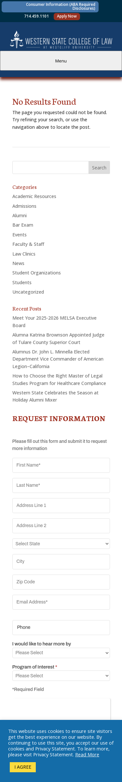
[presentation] (61, 711)
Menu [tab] (61, 61)
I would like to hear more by (41, 643)
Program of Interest (34, 666)
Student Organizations (36, 273)
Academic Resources (34, 196)
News (18, 263)
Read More (87, 754)
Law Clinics (23, 254)
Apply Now (67, 16)
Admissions (24, 206)
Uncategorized (28, 292)
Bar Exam (22, 225)
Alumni (19, 215)
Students (22, 282)
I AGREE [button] (22, 767)
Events (19, 235)
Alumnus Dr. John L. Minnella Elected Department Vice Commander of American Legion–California (57, 359)
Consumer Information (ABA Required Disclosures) (60, 6)
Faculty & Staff (28, 244)
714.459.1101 (36, 16)
